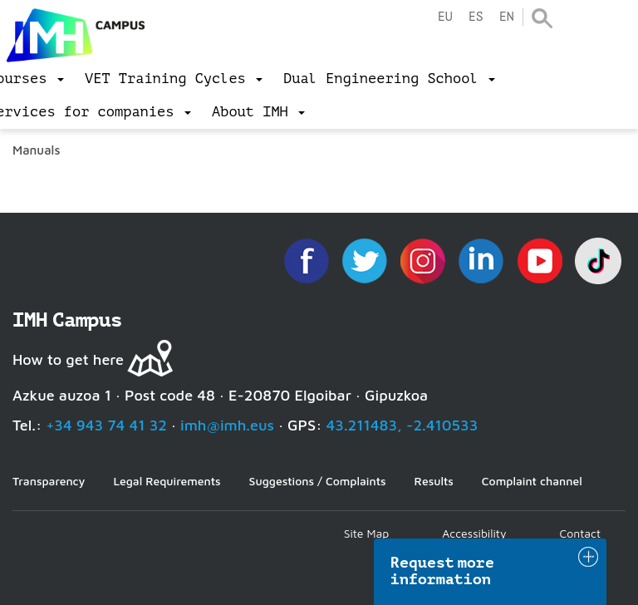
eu (445, 17)
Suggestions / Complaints (317, 481)
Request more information (442, 571)
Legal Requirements (166, 481)
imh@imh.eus (227, 425)
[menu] (174, 79)
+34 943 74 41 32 (106, 425)
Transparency (48, 481)
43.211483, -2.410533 (402, 425)
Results (434, 481)
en (506, 17)
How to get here (68, 359)
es (476, 17)
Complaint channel (532, 481)
